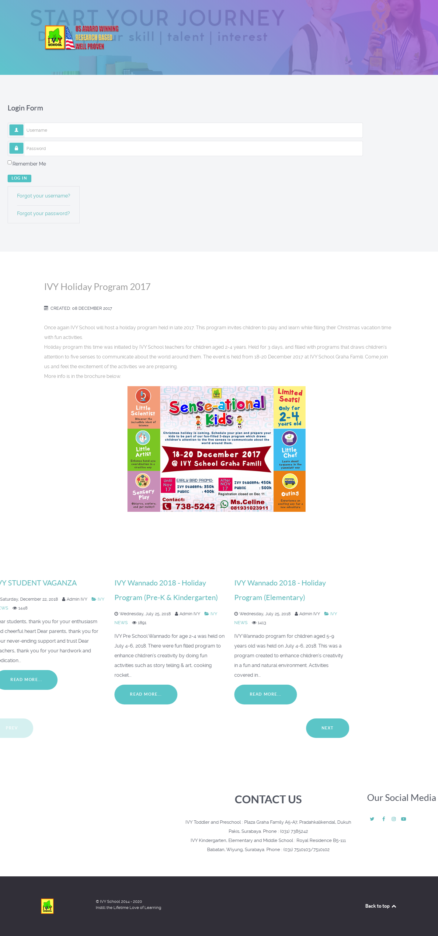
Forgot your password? (43, 213)
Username (23, 124)
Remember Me (29, 164)
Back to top (381, 906)
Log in (19, 178)
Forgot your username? (43, 196)
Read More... (51, 694)
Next (113, 728)
